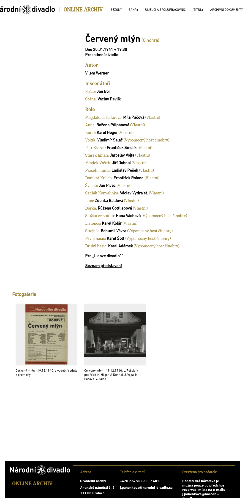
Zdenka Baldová (109, 201)
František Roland (129, 178)
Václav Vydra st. (134, 193)
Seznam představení (103, 266)
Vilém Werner (97, 73)
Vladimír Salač (110, 140)
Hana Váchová (128, 216)
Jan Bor (103, 92)
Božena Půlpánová (112, 125)
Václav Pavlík (109, 99)
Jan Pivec (107, 186)
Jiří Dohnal (121, 163)
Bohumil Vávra (113, 231)
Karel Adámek (120, 246)
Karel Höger (107, 133)
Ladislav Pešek (125, 171)
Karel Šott (115, 239)
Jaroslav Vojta (122, 155)
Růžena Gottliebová (115, 208)
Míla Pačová (133, 118)
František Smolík (121, 148)
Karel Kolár (112, 223)
